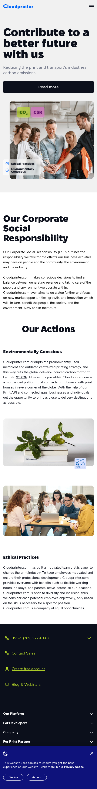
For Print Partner (16, 741)
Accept (36, 777)
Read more (48, 87)
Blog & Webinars (26, 684)
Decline (13, 777)
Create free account (28, 668)
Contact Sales (23, 653)
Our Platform (13, 713)
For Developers (15, 723)
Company (11, 732)
